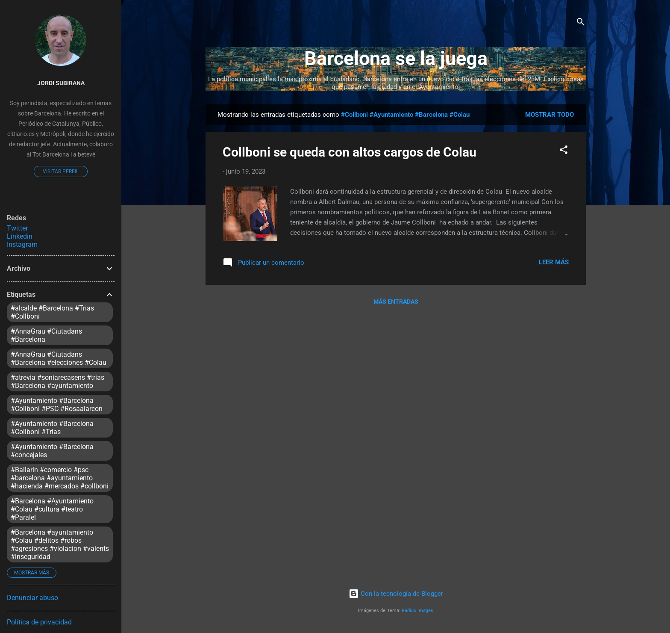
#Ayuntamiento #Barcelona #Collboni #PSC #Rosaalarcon (57, 404)
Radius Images (417, 610)
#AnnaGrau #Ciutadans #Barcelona (46, 335)
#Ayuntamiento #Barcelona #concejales (52, 451)
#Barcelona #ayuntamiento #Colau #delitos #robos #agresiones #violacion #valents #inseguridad (60, 544)
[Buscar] (581, 23)
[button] (563, 151)
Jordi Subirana (61, 83)
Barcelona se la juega (396, 58)
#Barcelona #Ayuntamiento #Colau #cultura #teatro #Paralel (52, 509)
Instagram (22, 244)
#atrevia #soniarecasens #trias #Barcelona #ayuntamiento (57, 381)
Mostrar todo (549, 114)
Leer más (554, 262)
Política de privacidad (39, 622)
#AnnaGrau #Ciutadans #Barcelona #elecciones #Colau (58, 358)
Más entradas (395, 301)
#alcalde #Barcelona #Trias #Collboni (52, 312)
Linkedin (19, 236)
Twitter (17, 228)
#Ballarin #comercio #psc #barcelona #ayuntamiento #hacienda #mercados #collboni (60, 478)
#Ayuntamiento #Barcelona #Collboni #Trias (52, 428)
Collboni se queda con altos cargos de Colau (349, 152)
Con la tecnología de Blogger (396, 594)
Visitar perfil (61, 172)
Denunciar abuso (32, 598)
